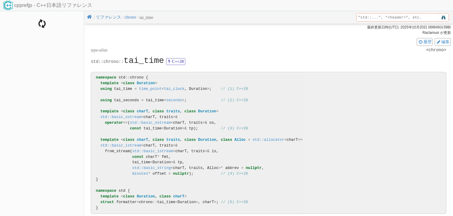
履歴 (425, 41)
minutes (140, 173)
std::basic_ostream (120, 117)
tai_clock (174, 88)
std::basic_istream (120, 145)
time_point (150, 88)
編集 (443, 41)
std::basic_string (151, 167)
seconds (174, 100)
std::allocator (268, 139)
